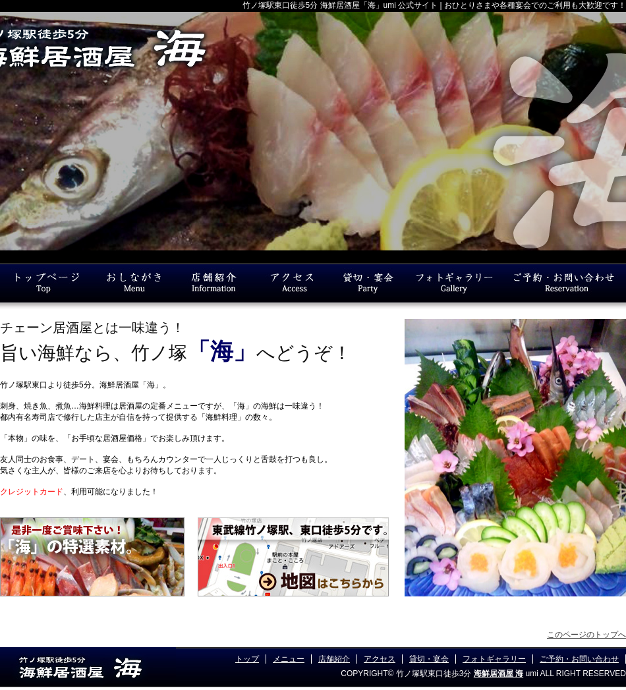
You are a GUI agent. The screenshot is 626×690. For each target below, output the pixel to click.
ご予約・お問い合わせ (579, 659)
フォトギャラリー (494, 659)
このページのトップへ (586, 634)
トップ (247, 659)
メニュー (288, 659)
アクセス (379, 659)
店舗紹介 (334, 659)
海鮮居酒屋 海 (498, 673)
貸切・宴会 (429, 659)
